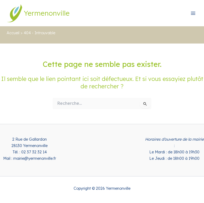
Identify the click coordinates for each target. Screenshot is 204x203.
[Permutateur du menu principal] (193, 13)
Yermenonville (47, 13)
